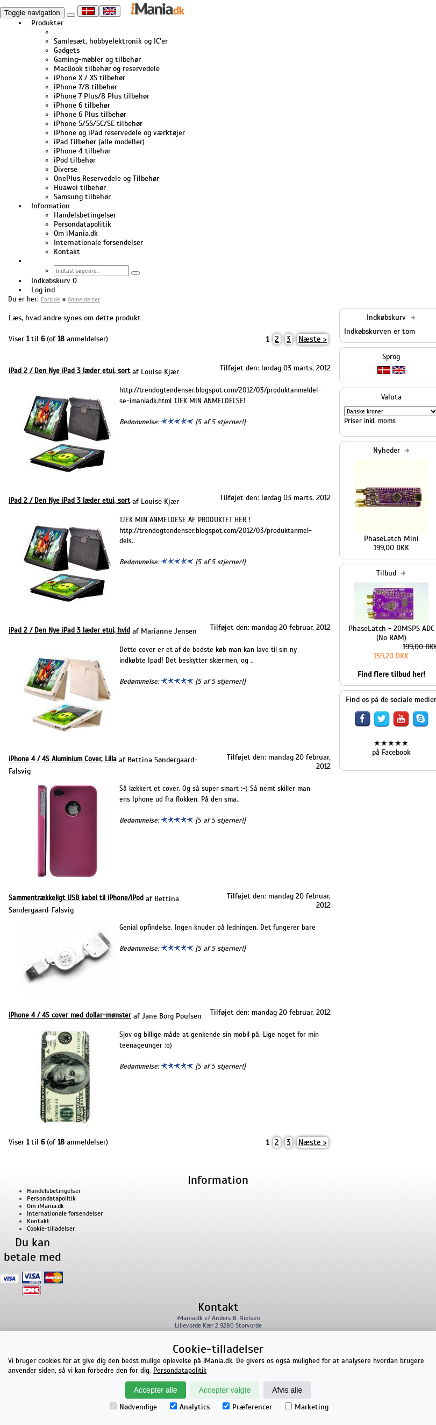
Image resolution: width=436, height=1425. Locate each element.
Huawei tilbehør (80, 187)
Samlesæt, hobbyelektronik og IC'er (111, 41)
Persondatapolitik (82, 224)
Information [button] (50, 205)
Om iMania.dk (76, 233)
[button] (31, 261)
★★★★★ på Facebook (391, 748)
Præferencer (247, 1407)
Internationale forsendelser (98, 242)
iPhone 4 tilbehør (82, 151)
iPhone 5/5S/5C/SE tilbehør (98, 123)
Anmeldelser (84, 299)
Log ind (43, 289)
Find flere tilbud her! (391, 674)
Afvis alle (287, 1390)
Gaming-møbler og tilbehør (97, 59)
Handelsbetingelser (85, 215)
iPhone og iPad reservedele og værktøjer (119, 132)
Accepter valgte (225, 1390)
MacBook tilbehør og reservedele (107, 68)
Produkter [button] (47, 22)
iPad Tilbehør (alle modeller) (99, 141)
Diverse (65, 169)
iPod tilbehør (75, 160)
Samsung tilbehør (82, 196)
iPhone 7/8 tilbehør (85, 87)
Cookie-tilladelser (51, 1228)
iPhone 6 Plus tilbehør (90, 114)
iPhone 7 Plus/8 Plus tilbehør (101, 96)
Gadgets (67, 50)
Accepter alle (155, 1390)
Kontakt (67, 251)
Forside (50, 299)
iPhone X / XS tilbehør (89, 77)
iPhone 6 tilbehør (82, 105)
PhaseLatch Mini (391, 538)
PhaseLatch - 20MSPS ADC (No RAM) (391, 633)
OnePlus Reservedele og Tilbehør (106, 178)
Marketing (306, 1407)
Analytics (190, 1407)
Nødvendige (133, 1407)
